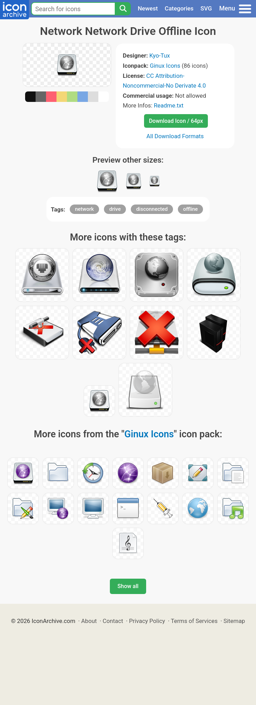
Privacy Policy (147, 620)
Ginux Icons (165, 65)
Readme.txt (168, 105)
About (89, 620)
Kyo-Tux (159, 55)
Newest (148, 8)
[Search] (123, 8)
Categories (179, 8)
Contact (113, 620)
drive (115, 209)
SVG (206, 8)
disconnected (151, 209)
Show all (128, 586)
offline (190, 209)
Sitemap (234, 620)
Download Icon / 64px (176, 121)
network (84, 209)
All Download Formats (175, 136)
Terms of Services (194, 620)
